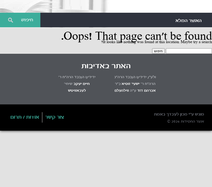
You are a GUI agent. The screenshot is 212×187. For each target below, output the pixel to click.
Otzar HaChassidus (106, 6)
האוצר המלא (189, 20)
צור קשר (54, 117)
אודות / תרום (24, 117)
